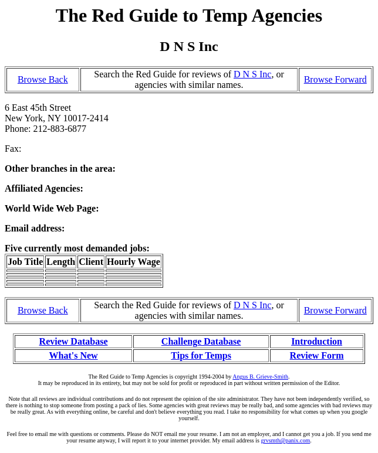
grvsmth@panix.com (285, 440)
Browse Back (43, 79)
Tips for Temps (201, 355)
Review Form (317, 355)
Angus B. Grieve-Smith (260, 376)
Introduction (316, 341)
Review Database (73, 341)
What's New (73, 355)
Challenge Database (201, 341)
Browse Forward (335, 79)
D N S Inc (252, 74)
